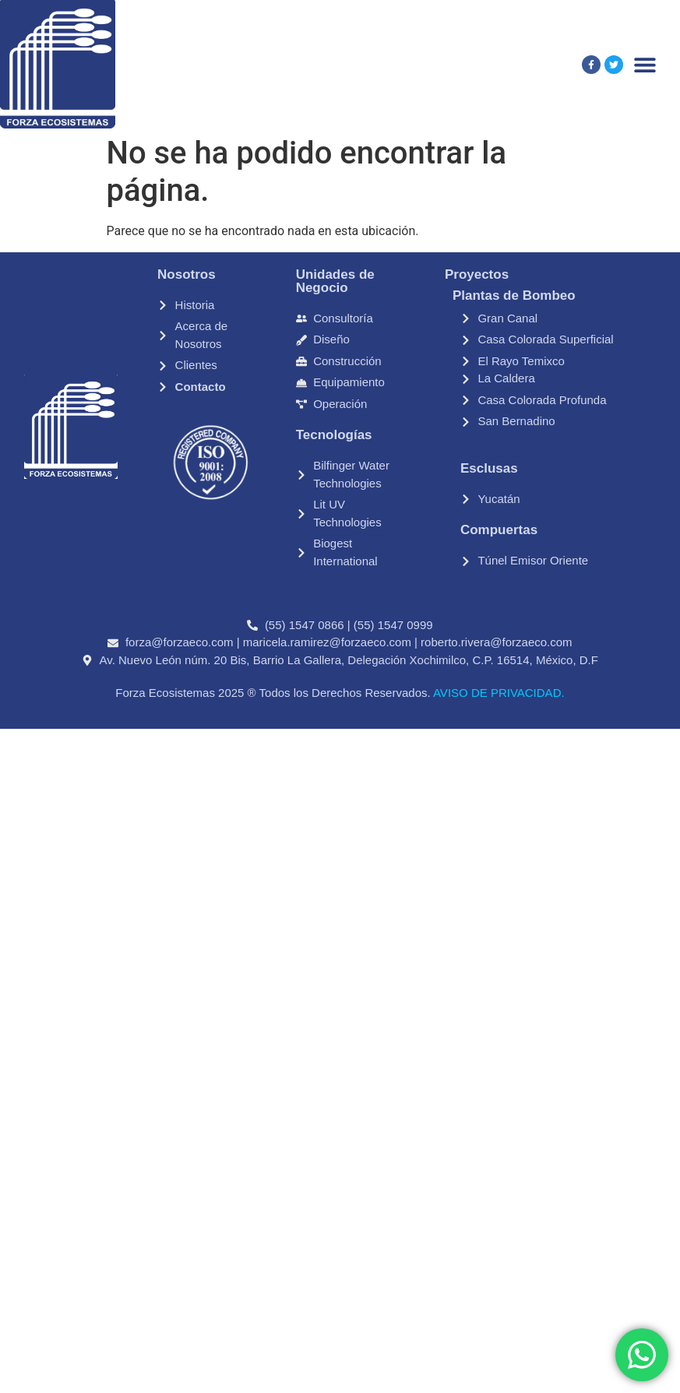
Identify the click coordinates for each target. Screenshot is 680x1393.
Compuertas (498, 529)
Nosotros (186, 274)
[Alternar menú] (644, 64)
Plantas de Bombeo (514, 295)
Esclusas (489, 468)
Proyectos (477, 274)
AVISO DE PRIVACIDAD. (498, 692)
